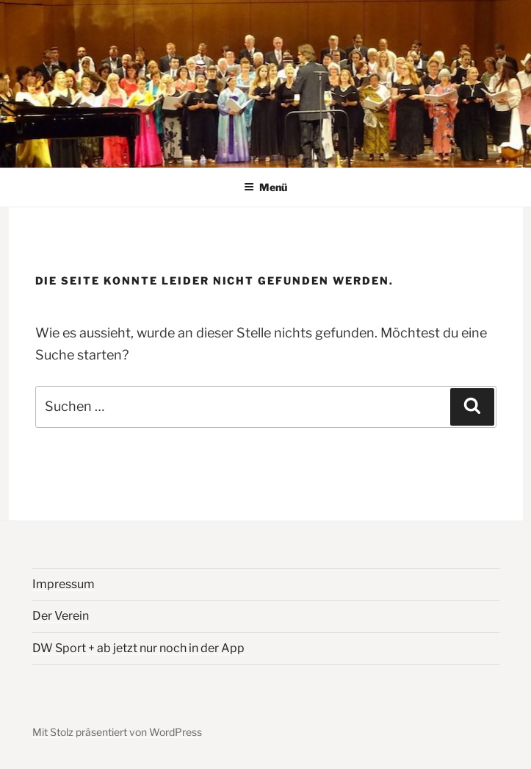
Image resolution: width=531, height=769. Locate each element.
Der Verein (60, 616)
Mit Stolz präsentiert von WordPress (117, 732)
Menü (265, 187)
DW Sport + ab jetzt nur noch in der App (138, 648)
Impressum (63, 584)
